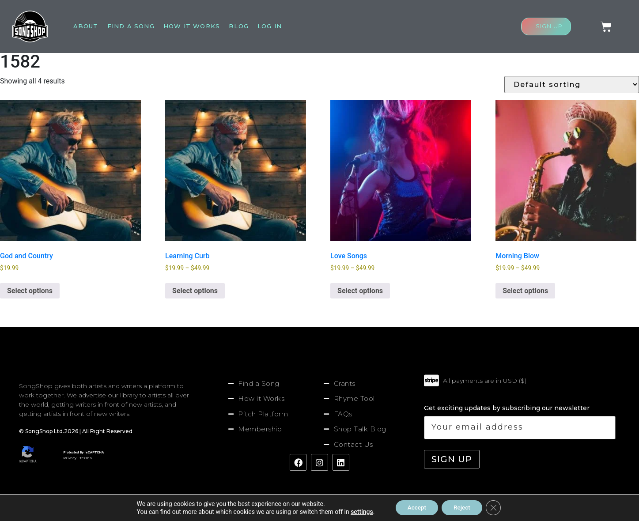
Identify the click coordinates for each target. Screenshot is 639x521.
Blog (239, 26)
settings (358, 511)
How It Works (191, 26)
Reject (463, 507)
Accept (414, 507)
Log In (269, 26)
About (85, 26)
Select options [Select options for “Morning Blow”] (525, 291)
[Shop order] (571, 84)
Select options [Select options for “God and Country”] (30, 291)
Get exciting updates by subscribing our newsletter (519, 421)
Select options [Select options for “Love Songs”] (360, 291)
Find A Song (131, 26)
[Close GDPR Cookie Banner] (496, 507)
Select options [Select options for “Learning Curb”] (195, 291)
